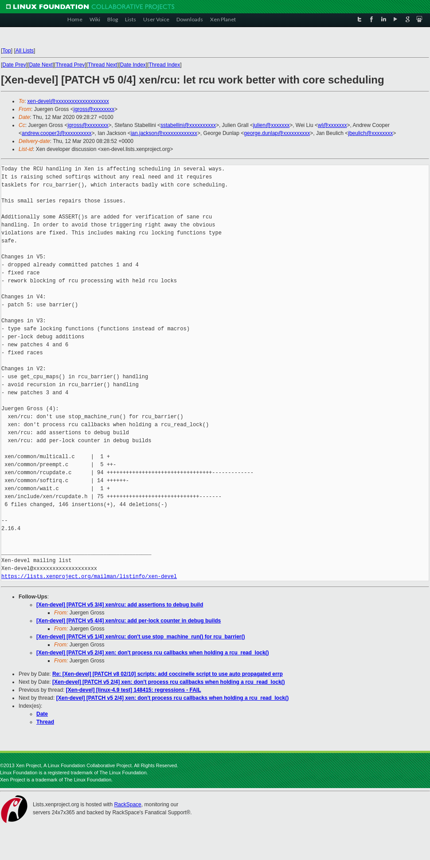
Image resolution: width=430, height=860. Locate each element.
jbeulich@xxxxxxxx (370, 133)
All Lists (25, 51)
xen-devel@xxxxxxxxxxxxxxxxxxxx (68, 101)
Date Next (40, 65)
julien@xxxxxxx (271, 125)
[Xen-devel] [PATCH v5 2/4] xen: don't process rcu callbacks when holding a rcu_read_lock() (152, 653)
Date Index (133, 65)
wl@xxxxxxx (332, 125)
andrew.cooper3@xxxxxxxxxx (57, 133)
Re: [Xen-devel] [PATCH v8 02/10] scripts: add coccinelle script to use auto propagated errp (167, 674)
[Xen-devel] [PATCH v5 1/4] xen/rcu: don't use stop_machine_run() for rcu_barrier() (140, 637)
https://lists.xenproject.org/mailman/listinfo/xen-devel (89, 576)
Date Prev (14, 65)
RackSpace (127, 804)
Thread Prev (70, 65)
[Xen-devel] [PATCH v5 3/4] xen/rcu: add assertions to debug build (119, 605)
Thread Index (164, 65)
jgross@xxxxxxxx (94, 109)
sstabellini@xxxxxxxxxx (188, 125)
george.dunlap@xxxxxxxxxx (277, 133)
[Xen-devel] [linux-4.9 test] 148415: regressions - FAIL (133, 690)
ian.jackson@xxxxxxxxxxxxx (164, 133)
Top (6, 51)
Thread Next (102, 65)
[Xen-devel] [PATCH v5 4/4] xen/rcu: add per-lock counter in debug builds (128, 621)
